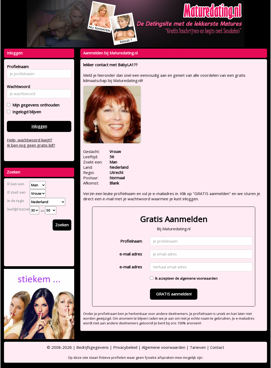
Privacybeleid (125, 347)
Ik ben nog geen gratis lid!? (31, 145)
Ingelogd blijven (25, 111)
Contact (217, 347)
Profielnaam (131, 241)
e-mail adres (130, 254)
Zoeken (62, 224)
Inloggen (39, 126)
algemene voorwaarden (199, 278)
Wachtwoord (17, 86)
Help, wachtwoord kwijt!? (29, 139)
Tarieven (198, 347)
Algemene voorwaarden (163, 347)
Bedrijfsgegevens (92, 347)
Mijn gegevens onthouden (34, 105)
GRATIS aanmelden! (174, 294)
